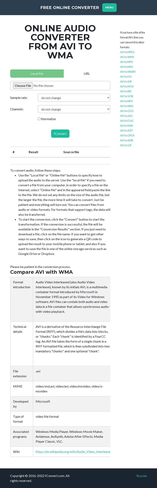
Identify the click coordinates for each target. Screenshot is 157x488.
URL (87, 73)
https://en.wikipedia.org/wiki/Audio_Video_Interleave (73, 451)
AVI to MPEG (127, 52)
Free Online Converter (69, 7)
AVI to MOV (127, 86)
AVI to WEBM (127, 71)
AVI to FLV (126, 76)
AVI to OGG (127, 111)
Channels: (17, 109)
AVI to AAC (126, 115)
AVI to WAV (126, 106)
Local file (37, 73)
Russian (141, 476)
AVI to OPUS (127, 135)
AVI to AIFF (126, 130)
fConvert (60, 133)
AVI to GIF (126, 145)
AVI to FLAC (127, 120)
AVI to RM (125, 91)
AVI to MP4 (126, 62)
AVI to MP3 (126, 101)
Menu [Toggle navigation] (109, 7)
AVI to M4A (126, 125)
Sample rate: (18, 97)
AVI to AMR (126, 140)
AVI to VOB (126, 96)
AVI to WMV (127, 57)
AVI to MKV (126, 66)
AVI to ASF (126, 81)
